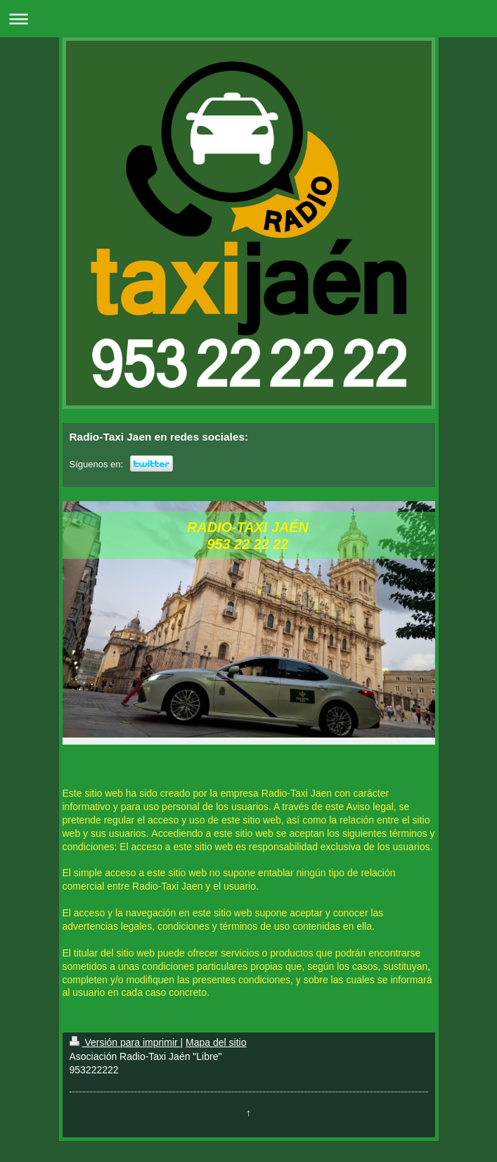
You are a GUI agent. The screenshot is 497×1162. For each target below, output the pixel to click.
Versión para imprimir (125, 1042)
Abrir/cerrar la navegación (248, 19)
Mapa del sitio (216, 1042)
